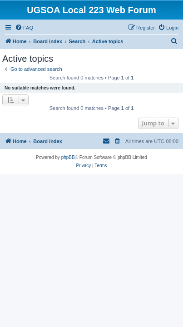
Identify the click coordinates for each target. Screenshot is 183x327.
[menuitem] (24, 27)
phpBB (68, 157)
